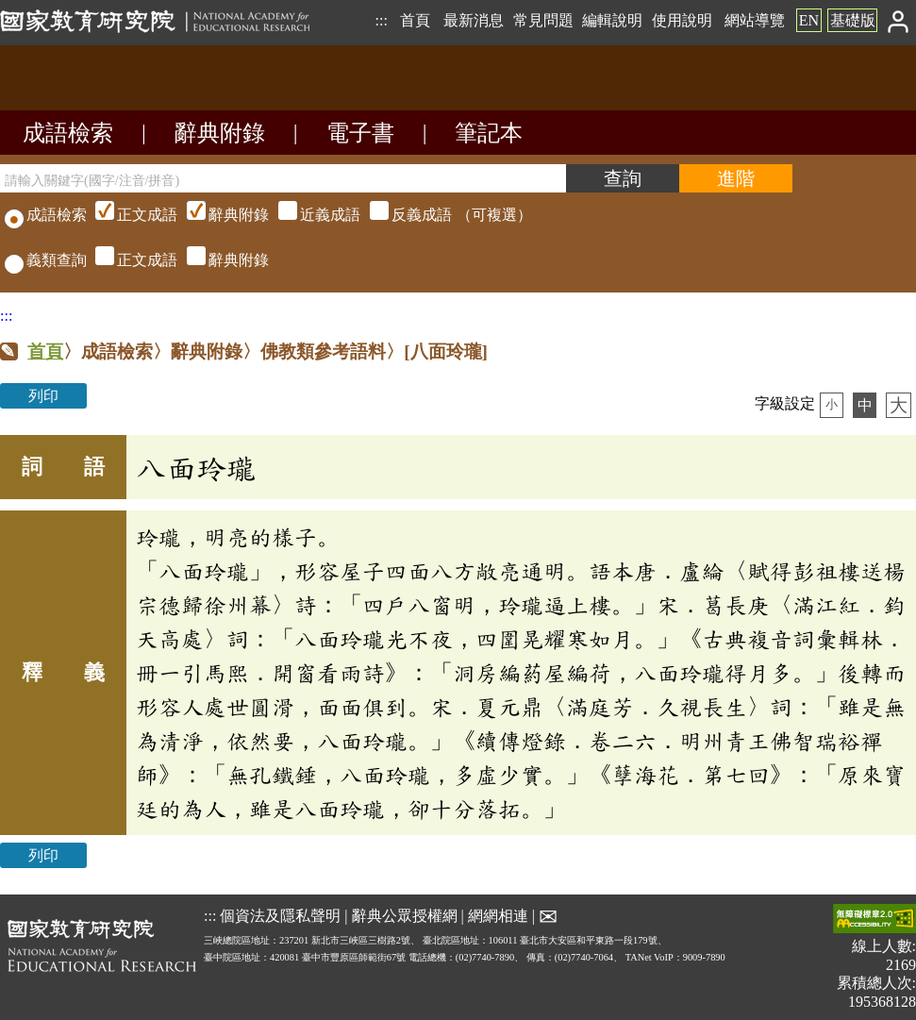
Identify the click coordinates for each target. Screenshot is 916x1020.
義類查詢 (46, 260)
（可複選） (311, 215)
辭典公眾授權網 (405, 916)
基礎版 (852, 20)
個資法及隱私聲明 (280, 916)
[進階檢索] (735, 178)
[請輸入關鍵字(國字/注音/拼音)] (283, 178)
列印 (43, 396)
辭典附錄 (220, 133)
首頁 (415, 20)
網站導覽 (754, 20)
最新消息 (473, 20)
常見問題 (543, 20)
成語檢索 (68, 133)
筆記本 (489, 133)
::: (381, 20)
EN (809, 20)
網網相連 (498, 916)
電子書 (360, 133)
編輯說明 (612, 20)
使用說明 (682, 20)
